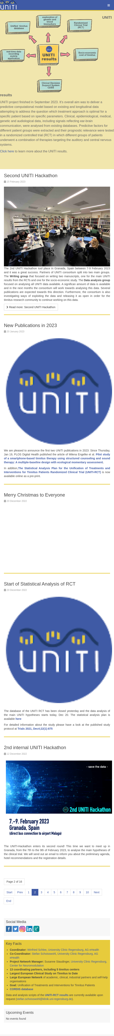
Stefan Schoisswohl (44, 953)
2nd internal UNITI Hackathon (35, 747)
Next (96, 892)
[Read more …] (31, 307)
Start (9, 892)
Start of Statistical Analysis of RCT (39, 584)
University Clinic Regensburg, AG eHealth (73, 949)
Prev (20, 892)
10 (87, 892)
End (8, 901)
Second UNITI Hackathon (30, 175)
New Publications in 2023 (30, 325)
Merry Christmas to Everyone (34, 495)
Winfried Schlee (37, 949)
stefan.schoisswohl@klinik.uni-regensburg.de (44, 999)
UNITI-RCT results (56, 995)
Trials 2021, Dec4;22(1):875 (34, 728)
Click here (7, 151)
